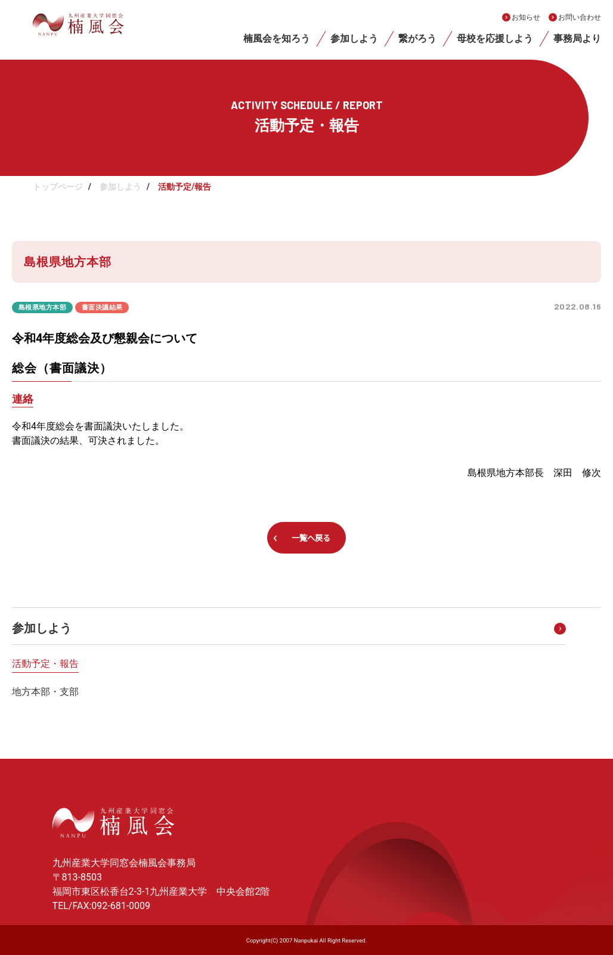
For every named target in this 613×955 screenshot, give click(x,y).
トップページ (58, 186)
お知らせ (526, 17)
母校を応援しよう (495, 38)
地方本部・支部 (45, 691)
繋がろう (417, 38)
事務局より (577, 38)
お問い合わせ (579, 17)
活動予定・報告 (45, 663)
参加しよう (354, 38)
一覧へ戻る (311, 538)
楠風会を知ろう (276, 38)
